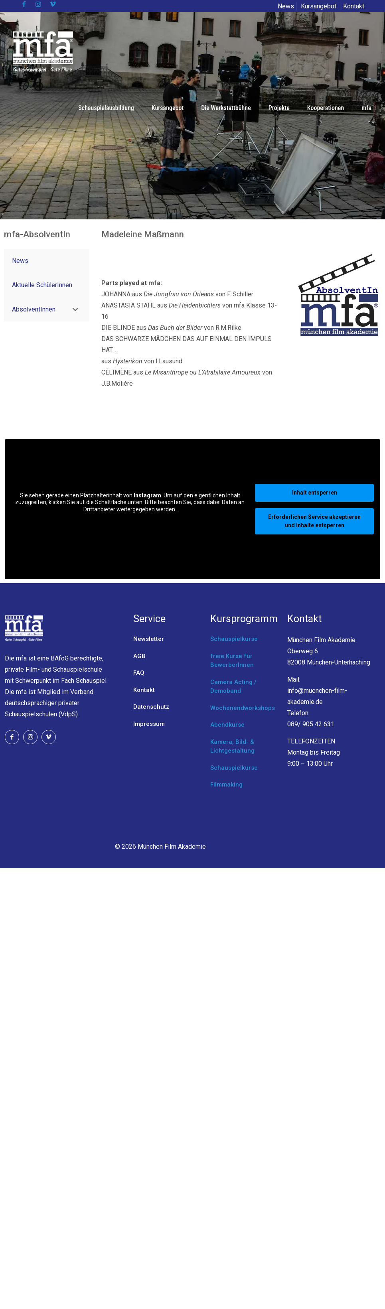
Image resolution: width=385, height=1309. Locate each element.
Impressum (149, 723)
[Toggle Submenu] (75, 310)
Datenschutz (151, 706)
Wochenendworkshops (242, 708)
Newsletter (148, 639)
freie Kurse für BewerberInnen (232, 661)
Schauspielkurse (234, 639)
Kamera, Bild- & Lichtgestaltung (232, 746)
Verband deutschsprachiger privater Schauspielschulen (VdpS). (49, 703)
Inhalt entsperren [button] (314, 492)
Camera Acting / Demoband (233, 686)
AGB (139, 656)
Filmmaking (226, 784)
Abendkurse (227, 724)
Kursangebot (318, 6)
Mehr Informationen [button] (130, 522)
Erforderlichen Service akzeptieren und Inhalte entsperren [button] (314, 521)
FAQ (138, 672)
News (286, 6)
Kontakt (353, 6)
